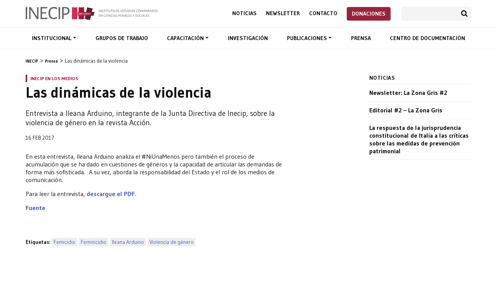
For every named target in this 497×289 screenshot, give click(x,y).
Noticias (244, 13)
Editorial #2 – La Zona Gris (405, 110)
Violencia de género (171, 242)
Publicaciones (307, 38)
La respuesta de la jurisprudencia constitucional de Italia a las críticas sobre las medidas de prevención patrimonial (419, 139)
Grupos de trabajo (122, 38)
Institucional (52, 38)
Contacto (323, 13)
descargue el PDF (111, 194)
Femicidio (64, 242)
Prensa (361, 38)
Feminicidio (93, 242)
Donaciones (369, 13)
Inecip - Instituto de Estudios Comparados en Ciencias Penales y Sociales (92, 13)
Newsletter (283, 13)
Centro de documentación (427, 38)
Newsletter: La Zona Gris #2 (408, 92)
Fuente (35, 208)
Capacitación (186, 38)
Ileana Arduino (128, 242)
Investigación (248, 38)
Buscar (464, 13)
